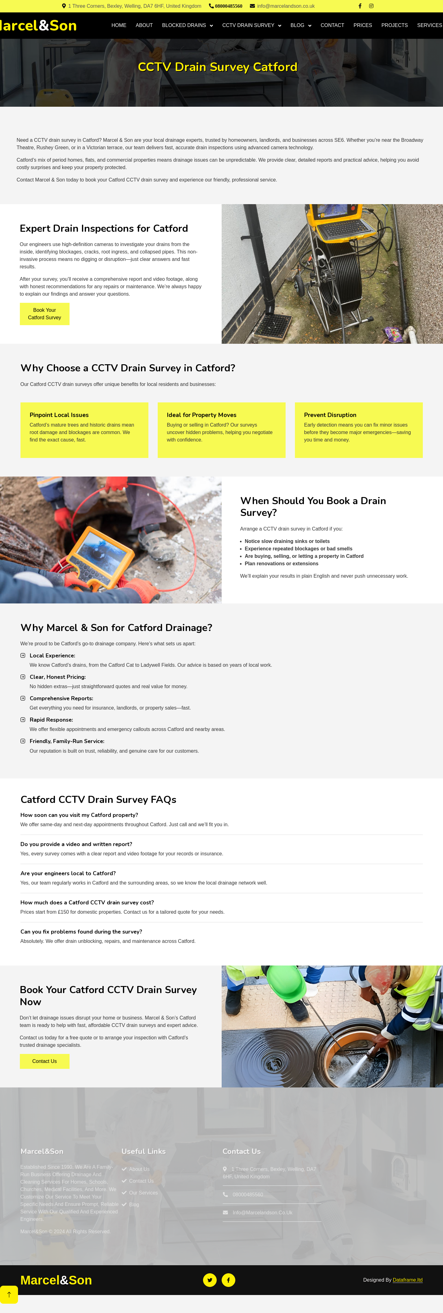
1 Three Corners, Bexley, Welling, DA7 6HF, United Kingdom (131, 6)
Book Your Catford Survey (44, 313)
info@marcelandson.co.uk (282, 6)
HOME (118, 25)
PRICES (363, 25)
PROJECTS (395, 25)
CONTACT (332, 25)
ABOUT (144, 25)
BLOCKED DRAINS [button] (184, 25)
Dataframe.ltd (408, 1280)
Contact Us (44, 1061)
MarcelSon (56, 1280)
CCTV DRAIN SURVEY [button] (249, 25)
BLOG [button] (298, 25)
